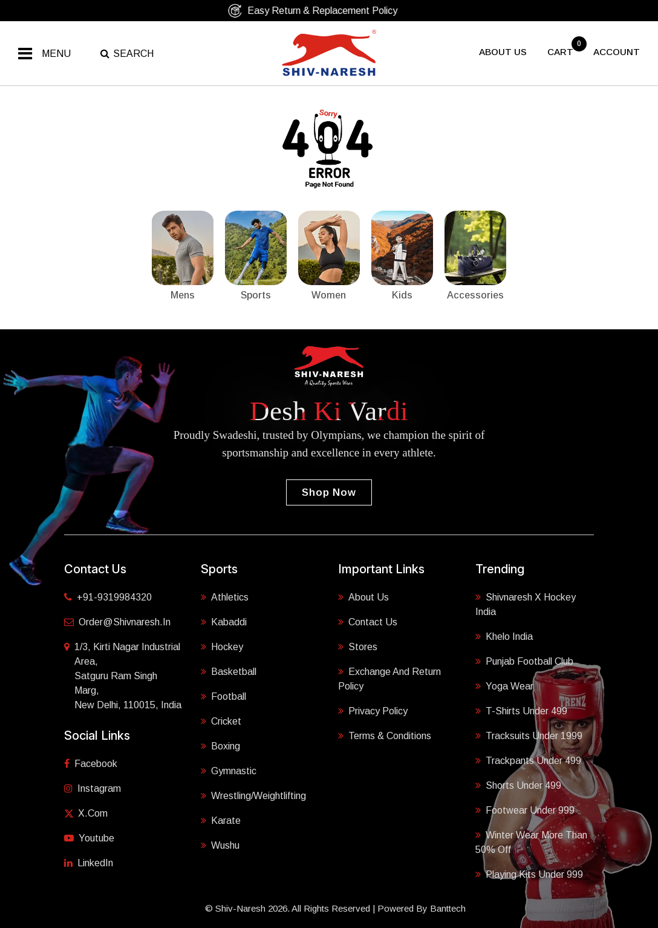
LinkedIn (88, 863)
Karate (221, 820)
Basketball (228, 671)
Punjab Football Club (524, 661)
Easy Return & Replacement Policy (324, 10)
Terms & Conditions (384, 736)
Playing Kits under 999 (529, 874)
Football (223, 696)
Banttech (448, 908)
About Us (363, 597)
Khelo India (504, 636)
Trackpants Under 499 (528, 760)
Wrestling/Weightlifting (253, 796)
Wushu (220, 845)
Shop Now (329, 492)
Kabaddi (224, 622)
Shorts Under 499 (518, 785)
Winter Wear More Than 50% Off (531, 842)
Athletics (225, 597)
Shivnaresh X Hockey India (525, 604)
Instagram (92, 788)
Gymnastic (228, 771)
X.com (86, 813)
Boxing (220, 746)
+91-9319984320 (108, 597)
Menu (56, 53)
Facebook (90, 764)
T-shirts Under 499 (521, 711)
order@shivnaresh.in (117, 622)
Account (616, 52)
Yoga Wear (504, 686)
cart (561, 52)
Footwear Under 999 (525, 810)
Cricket (221, 721)
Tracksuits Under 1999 (528, 736)
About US (503, 52)
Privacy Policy (373, 711)
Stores (357, 647)
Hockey (222, 647)
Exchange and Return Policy (389, 678)
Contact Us (367, 622)
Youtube (89, 838)
